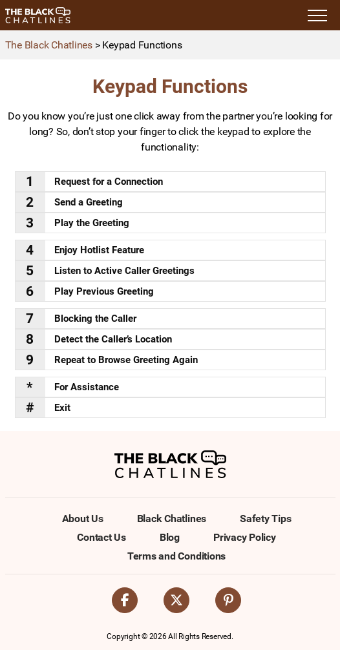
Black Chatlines (171, 518)
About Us (82, 518)
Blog (170, 537)
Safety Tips (265, 518)
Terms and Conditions (176, 556)
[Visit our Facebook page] (125, 600)
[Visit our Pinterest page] (228, 600)
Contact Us (101, 537)
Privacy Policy (244, 537)
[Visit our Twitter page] (176, 600)
